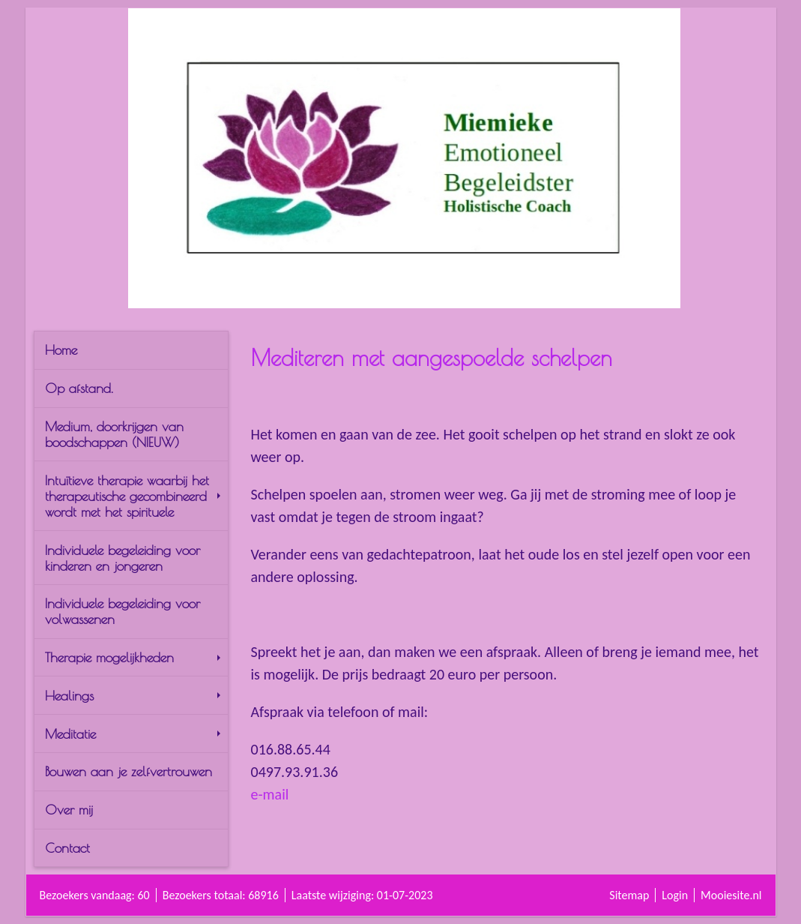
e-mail (270, 794)
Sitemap (629, 895)
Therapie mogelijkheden (132, 657)
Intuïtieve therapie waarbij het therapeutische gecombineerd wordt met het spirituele (132, 496)
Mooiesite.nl (731, 895)
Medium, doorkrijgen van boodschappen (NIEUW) (114, 434)
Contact (67, 848)
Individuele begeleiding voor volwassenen (122, 611)
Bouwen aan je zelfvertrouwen (128, 771)
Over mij (69, 810)
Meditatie (132, 734)
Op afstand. (79, 388)
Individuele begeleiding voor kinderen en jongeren (122, 558)
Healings (132, 696)
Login (675, 895)
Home (61, 350)
